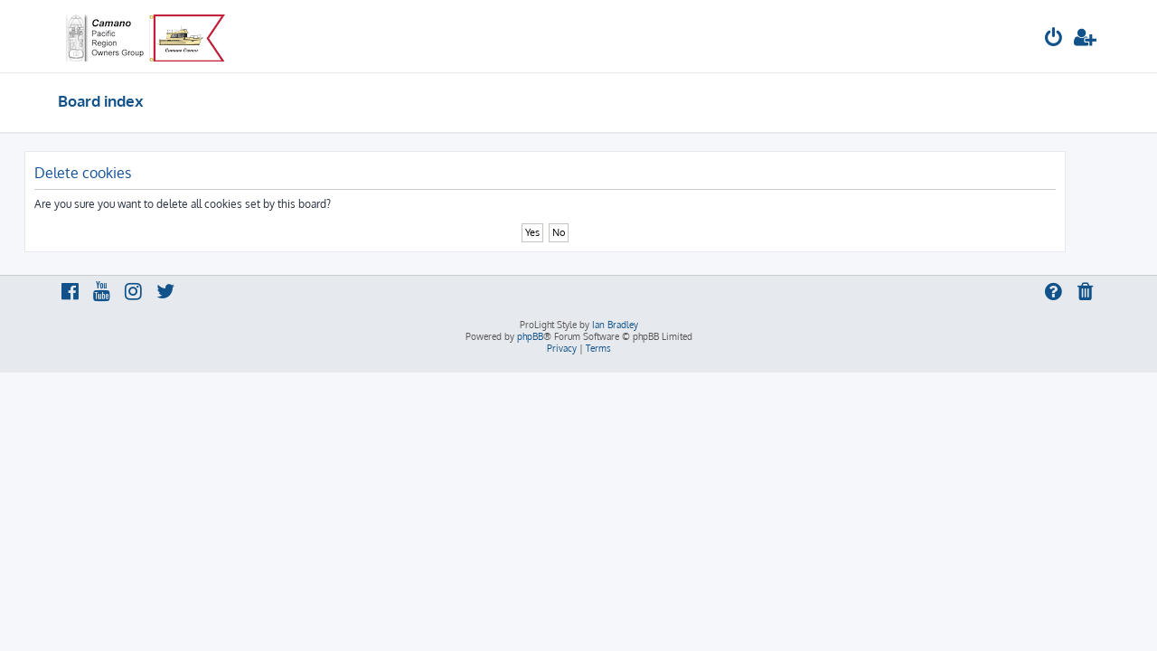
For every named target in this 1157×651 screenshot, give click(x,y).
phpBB (530, 336)
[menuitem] (1054, 39)
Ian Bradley (615, 324)
